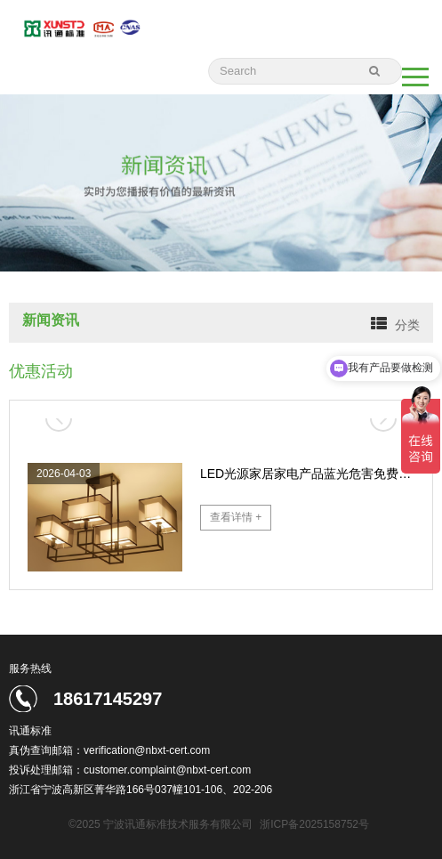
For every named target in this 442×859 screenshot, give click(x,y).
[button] (383, 418)
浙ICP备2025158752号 (314, 824)
